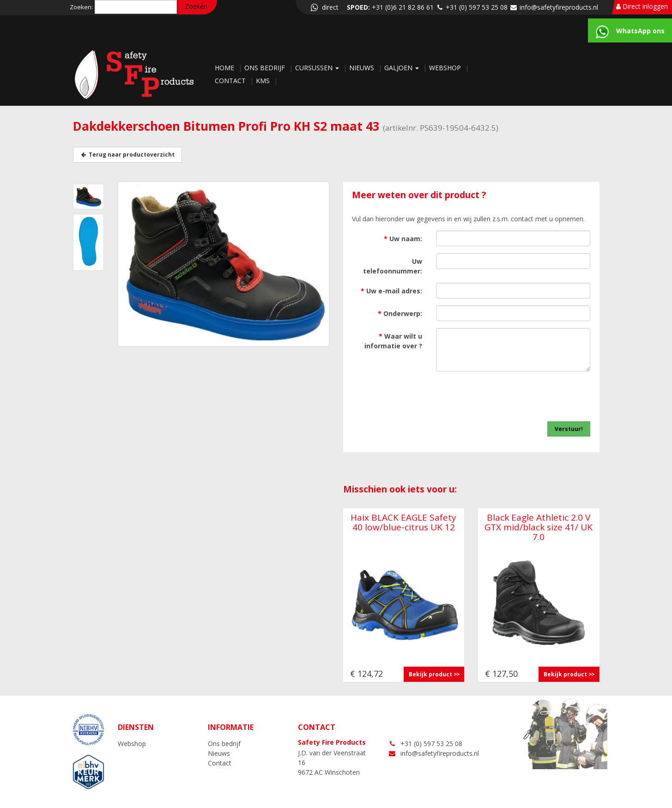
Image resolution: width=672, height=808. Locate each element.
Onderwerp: (400, 313)
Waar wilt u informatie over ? (393, 341)
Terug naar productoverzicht (127, 154)
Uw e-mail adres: (391, 290)
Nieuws (362, 67)
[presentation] (520, 396)
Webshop (446, 67)
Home (225, 67)
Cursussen (318, 67)
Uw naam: (403, 238)
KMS (264, 80)
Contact (231, 80)
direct (324, 7)
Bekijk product (430, 674)
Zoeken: (81, 7)
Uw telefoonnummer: (392, 266)
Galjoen (402, 67)
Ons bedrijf (265, 67)
